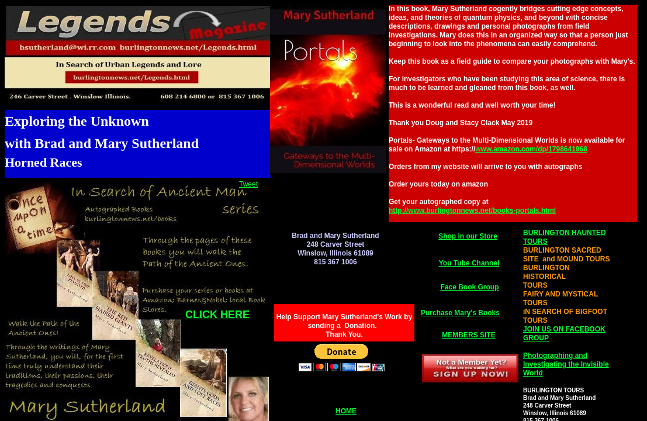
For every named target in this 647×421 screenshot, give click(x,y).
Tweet (248, 184)
